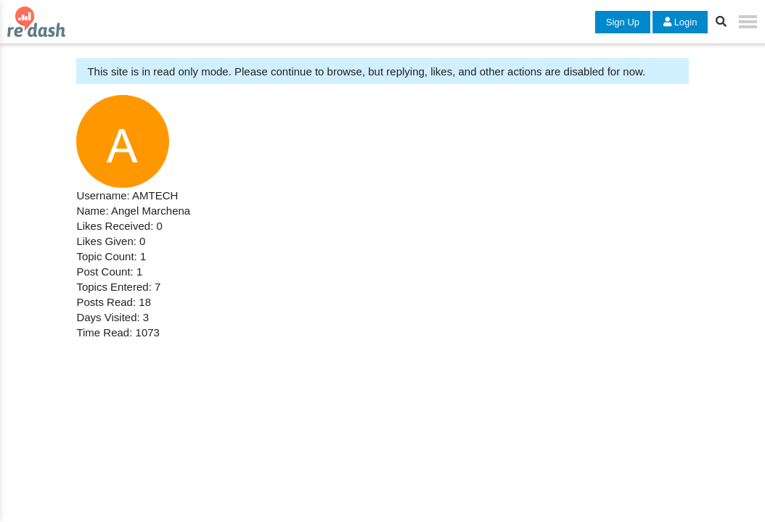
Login (680, 22)
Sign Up (622, 22)
